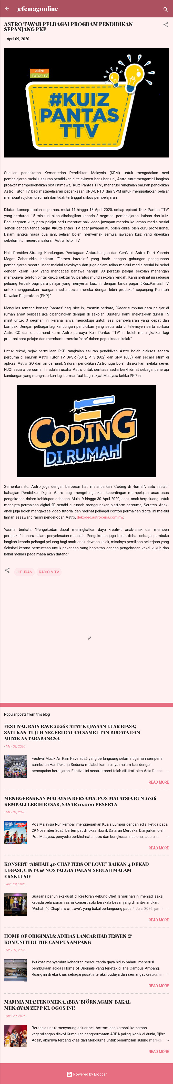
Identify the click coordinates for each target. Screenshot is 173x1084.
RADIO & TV (49, 572)
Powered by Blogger (86, 1074)
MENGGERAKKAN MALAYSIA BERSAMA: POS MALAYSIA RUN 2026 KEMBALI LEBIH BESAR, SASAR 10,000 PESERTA (80, 801)
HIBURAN (24, 572)
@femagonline (37, 9)
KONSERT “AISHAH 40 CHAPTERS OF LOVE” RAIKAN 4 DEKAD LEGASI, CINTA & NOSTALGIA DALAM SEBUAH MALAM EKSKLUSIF (76, 870)
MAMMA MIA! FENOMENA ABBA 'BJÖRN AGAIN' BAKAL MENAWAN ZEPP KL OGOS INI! (67, 1005)
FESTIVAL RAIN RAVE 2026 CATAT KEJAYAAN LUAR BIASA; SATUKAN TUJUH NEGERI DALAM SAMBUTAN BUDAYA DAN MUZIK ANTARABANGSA (72, 732)
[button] (166, 25)
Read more (159, 782)
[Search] (166, 10)
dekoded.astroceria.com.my (100, 517)
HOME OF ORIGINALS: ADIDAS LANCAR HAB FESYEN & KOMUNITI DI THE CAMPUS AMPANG (68, 939)
